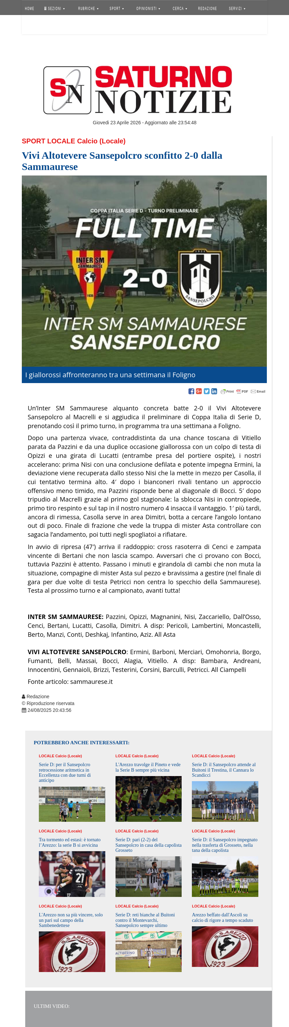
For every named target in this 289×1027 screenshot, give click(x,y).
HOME (29, 8)
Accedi (35, 25)
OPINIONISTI (149, 8)
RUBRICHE (88, 8)
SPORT (117, 8)
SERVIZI (237, 8)
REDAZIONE (207, 8)
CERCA (180, 8)
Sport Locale (48, 141)
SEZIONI (54, 8)
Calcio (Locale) (101, 141)
